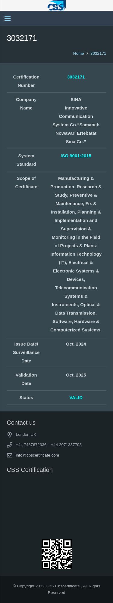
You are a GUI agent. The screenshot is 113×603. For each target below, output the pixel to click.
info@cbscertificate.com (37, 455)
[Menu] (7, 18)
